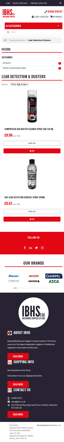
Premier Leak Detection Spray (14, 68)
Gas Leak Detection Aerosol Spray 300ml (24, 197)
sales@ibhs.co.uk (18, 401)
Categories (33, 26)
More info (32, 143)
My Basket (56, 17)
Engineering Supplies (17, 40)
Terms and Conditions (38, 3)
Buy (32, 151)
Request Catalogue (20, 3)
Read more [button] (18, 356)
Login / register (40, 17)
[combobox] (33, 32)
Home (8, 3)
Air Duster (7, 63)
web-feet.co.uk (56, 425)
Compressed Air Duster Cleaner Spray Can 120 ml (28, 129)
